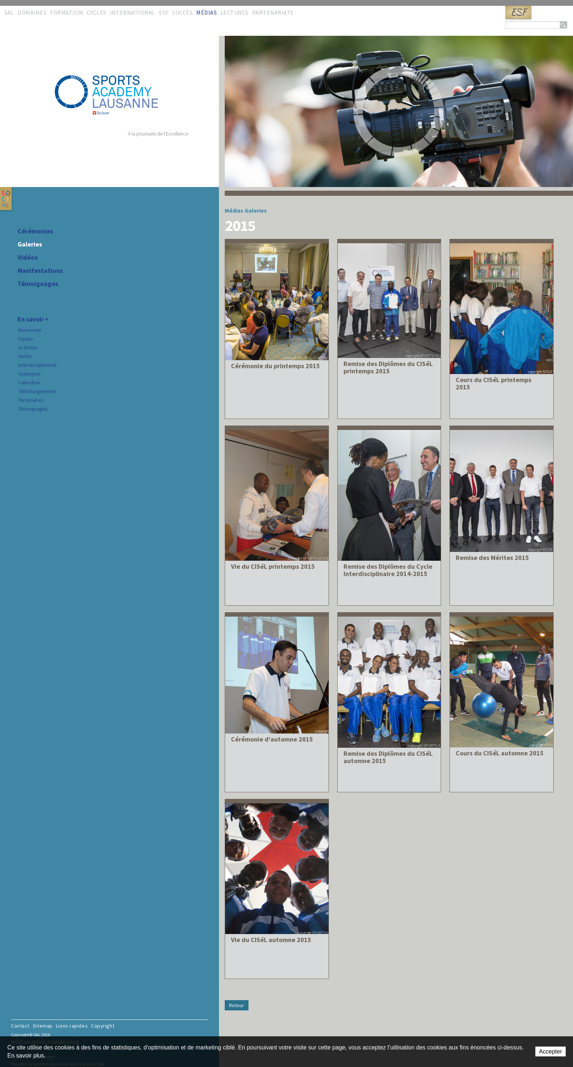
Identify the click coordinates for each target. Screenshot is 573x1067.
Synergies (29, 373)
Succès (182, 12)
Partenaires (30, 400)
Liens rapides (72, 1025)
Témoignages (38, 283)
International (132, 12)
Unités (25, 356)
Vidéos (28, 257)
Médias (206, 12)
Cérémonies (35, 231)
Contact (20, 1025)
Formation (66, 12)
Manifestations (40, 270)
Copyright (102, 1025)
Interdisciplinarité (37, 365)
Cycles (96, 12)
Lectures (234, 12)
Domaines (32, 12)
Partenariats (272, 12)
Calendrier (29, 382)
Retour (236, 1005)
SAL (9, 12)
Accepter (550, 1051)
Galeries (30, 244)
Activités (28, 347)
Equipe (25, 338)
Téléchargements (37, 391)
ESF (518, 12)
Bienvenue (29, 330)
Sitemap (43, 1025)
